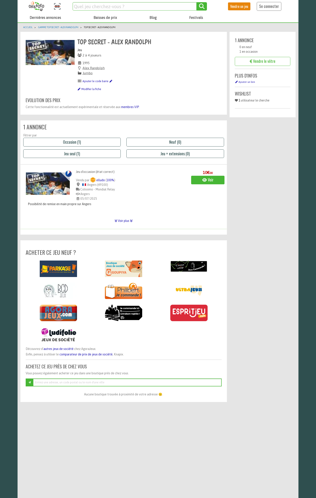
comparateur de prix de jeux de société (86, 354)
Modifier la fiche (89, 89)
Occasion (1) (72, 142)
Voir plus (124, 221)
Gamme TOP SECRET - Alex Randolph (58, 27)
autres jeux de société (58, 349)
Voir (208, 180)
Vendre (239, 6)
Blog (153, 18)
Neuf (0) (175, 142)
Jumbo (88, 73)
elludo (97, 180)
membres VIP (130, 107)
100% (110, 180)
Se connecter (269, 6)
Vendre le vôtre (262, 61)
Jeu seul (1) (72, 153)
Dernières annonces (45, 18)
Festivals (196, 18)
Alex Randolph (94, 68)
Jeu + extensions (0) (175, 153)
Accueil (27, 27)
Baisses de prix (105, 18)
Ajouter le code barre (97, 81)
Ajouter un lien (245, 81)
